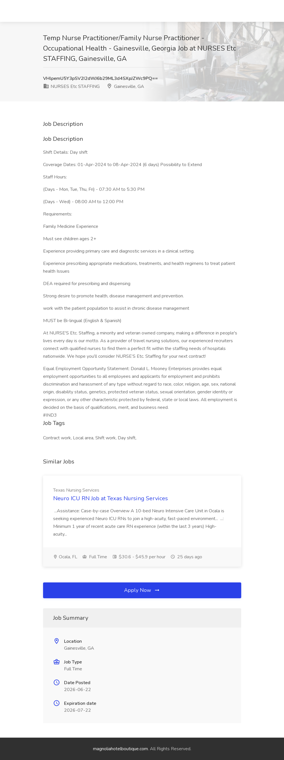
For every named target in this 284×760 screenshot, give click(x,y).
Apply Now (142, 590)
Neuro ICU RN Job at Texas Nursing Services (110, 498)
